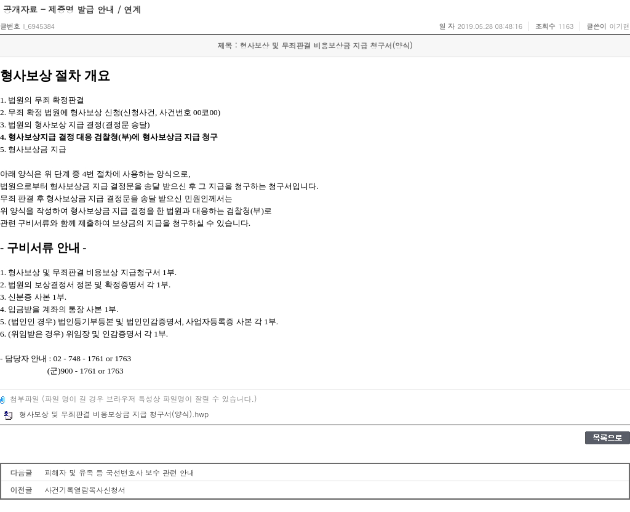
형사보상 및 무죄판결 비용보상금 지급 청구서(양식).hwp (106, 414)
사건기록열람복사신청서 (85, 489)
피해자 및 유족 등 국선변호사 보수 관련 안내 (119, 472)
